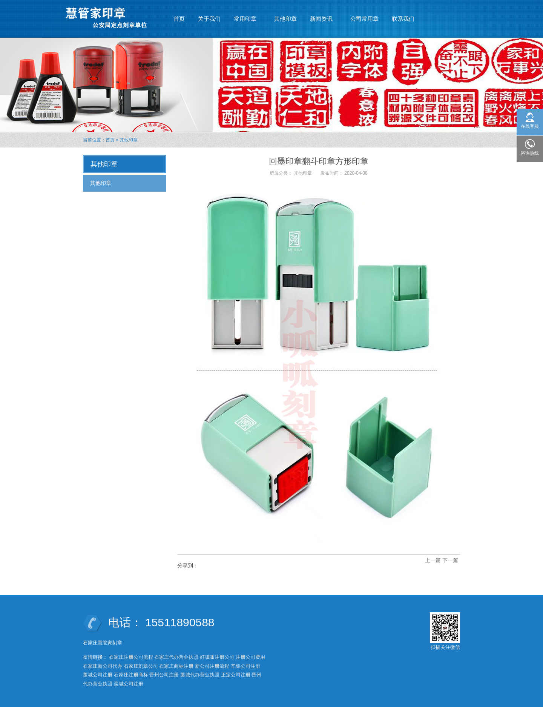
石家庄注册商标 (131, 675)
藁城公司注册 (97, 675)
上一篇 (433, 560)
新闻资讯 (321, 15)
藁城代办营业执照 (199, 675)
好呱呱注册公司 (217, 657)
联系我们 (403, 18)
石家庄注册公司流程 (131, 657)
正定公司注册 (235, 675)
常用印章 (245, 15)
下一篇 (450, 560)
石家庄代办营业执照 (176, 657)
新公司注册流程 (212, 666)
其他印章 (285, 18)
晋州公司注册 (164, 675)
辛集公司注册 (245, 666)
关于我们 (209, 18)
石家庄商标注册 (176, 666)
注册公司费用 (250, 657)
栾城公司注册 (128, 684)
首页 (179, 18)
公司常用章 (364, 18)
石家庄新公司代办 (102, 666)
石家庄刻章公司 (141, 666)
